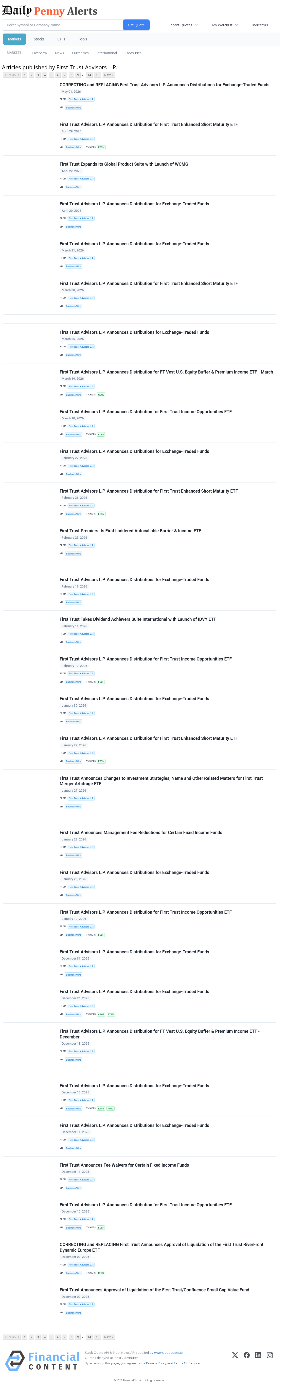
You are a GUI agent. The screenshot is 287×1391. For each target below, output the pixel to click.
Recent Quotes (180, 25)
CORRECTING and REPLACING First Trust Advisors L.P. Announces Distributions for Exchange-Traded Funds (164, 84)
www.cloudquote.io (168, 1353)
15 (97, 75)
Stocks (39, 39)
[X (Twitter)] (235, 1362)
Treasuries (133, 53)
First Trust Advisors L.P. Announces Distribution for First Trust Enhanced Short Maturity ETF (149, 124)
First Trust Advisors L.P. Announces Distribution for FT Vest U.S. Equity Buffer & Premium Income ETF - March (166, 372)
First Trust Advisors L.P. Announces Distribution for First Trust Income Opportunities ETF (146, 412)
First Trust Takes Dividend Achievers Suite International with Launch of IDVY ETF (138, 619)
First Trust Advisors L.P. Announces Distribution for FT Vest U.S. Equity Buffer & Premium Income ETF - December (160, 1034)
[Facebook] (247, 1362)
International (107, 53)
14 (89, 75)
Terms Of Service (187, 1364)
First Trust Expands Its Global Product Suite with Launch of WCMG (124, 164)
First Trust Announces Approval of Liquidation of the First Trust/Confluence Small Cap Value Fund (154, 1290)
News (59, 53)
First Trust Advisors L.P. (81, 99)
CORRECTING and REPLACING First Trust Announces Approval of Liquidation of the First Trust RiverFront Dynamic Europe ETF (162, 1248)
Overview (39, 53)
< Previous (11, 75)
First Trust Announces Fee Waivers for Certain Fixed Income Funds (124, 1165)
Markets (14, 39)
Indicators (260, 25)
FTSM (101, 147)
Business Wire (73, 107)
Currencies (80, 53)
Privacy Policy (156, 1364)
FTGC (110, 1109)
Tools (82, 39)
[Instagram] (270, 1362)
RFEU (101, 1273)
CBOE (101, 394)
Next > (108, 75)
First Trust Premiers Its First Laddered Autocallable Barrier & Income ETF (130, 531)
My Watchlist (222, 25)
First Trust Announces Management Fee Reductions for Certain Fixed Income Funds (141, 833)
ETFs (61, 39)
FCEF (101, 434)
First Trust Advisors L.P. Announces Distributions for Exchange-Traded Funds (134, 204)
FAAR (101, 1109)
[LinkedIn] (258, 1362)
